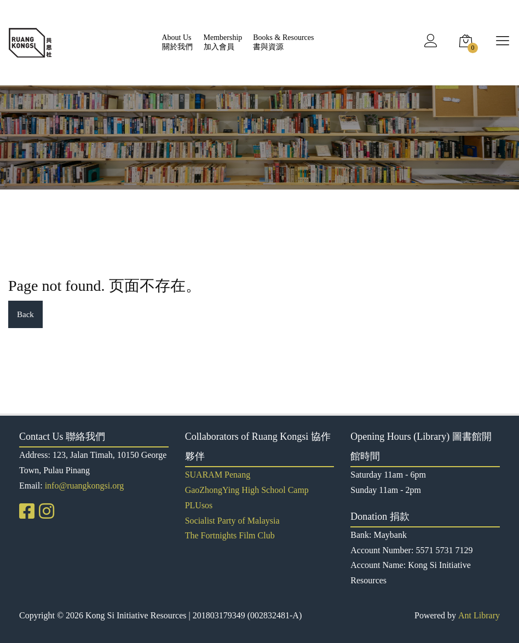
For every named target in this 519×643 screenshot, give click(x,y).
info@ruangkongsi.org (84, 485)
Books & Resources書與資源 (283, 42)
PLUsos (199, 505)
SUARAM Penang (218, 474)
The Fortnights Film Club (230, 535)
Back (25, 314)
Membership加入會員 (223, 42)
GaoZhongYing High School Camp (247, 490)
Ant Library (479, 615)
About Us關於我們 (177, 42)
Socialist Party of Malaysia (232, 520)
